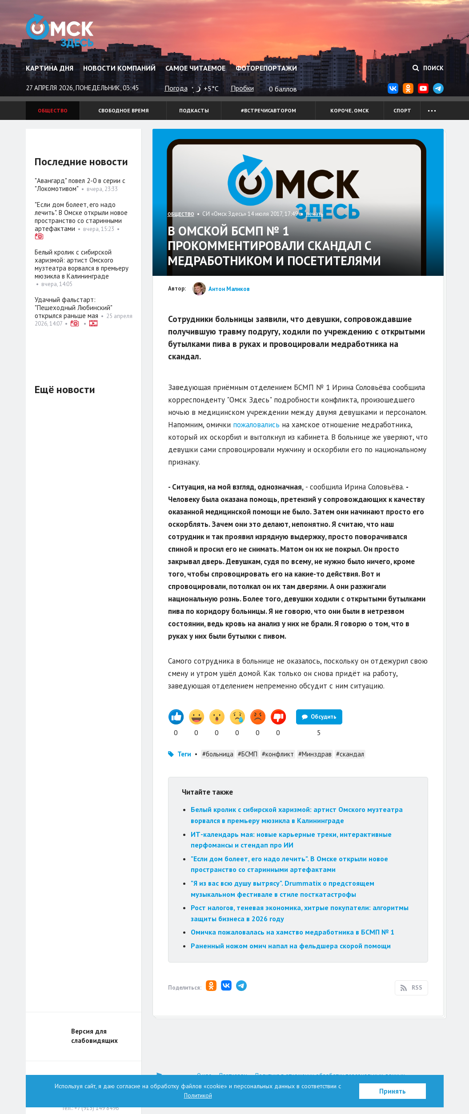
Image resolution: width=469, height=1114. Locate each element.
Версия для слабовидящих (94, 1036)
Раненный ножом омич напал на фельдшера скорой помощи (291, 945)
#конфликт (278, 754)
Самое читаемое (195, 68)
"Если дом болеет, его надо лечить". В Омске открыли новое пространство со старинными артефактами (81, 216)
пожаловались (256, 425)
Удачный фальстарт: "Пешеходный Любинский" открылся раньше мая (73, 307)
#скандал (350, 754)
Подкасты (194, 110)
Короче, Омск (349, 110)
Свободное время (123, 110)
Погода (176, 88)
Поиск (428, 68)
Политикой (198, 1095)
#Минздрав (315, 754)
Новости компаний (119, 68)
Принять (392, 1091)
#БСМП (247, 754)
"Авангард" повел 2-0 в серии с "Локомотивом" (80, 184)
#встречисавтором (268, 110)
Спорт (402, 110)
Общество (53, 110)
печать (314, 214)
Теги (184, 754)
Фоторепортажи (266, 68)
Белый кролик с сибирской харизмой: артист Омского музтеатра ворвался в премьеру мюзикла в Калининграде (81, 264)
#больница (217, 754)
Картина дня (49, 68)
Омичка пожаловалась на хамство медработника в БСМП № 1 (292, 931)
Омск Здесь (62, 32)
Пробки (242, 88)
